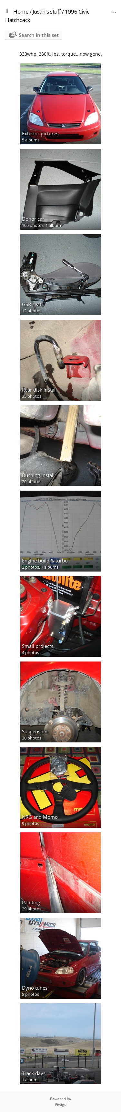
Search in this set (39, 35)
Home (20, 11)
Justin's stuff (47, 11)
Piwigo (60, 1104)
